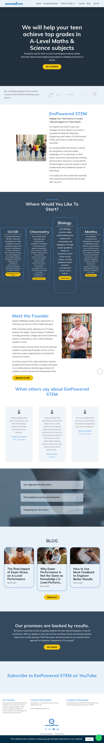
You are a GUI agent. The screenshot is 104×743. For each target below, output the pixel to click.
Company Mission (50, 3)
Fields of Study (68, 3)
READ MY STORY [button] (23, 378)
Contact (81, 3)
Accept (89, 739)
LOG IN (96, 3)
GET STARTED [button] (52, 67)
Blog (88, 3)
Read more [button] (52, 597)
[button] (98, 737)
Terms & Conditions (46, 734)
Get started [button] (52, 647)
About (38, 3)
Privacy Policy (59, 734)
